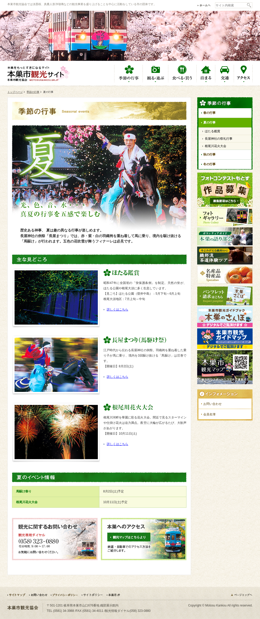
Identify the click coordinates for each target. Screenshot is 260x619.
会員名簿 (209, 414)
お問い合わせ (212, 404)
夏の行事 (209, 122)
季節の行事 (33, 92)
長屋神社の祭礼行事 (218, 138)
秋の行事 (209, 154)
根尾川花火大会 (215, 146)
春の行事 (209, 113)
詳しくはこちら (117, 309)
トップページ (15, 92)
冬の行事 (209, 164)
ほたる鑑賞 (212, 131)
